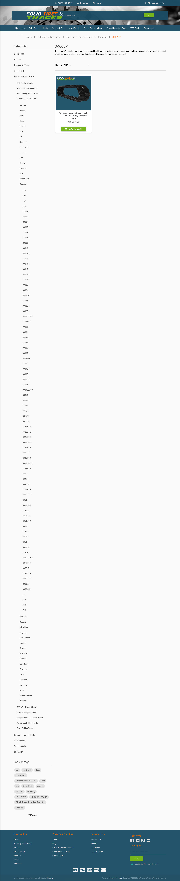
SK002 (25, 211)
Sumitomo (24, 664)
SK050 (25, 395)
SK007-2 (26, 232)
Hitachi (22, 126)
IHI (21, 137)
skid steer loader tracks (30, 802)
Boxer (22, 116)
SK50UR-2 (27, 521)
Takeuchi (23, 669)
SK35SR (26, 453)
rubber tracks (39, 796)
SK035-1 (26, 348)
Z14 (24, 605)
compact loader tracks (26, 781)
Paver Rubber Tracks (25, 728)
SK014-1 (26, 264)
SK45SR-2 (27, 495)
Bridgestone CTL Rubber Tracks (30, 718)
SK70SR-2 (27, 563)
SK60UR (26, 547)
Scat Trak (24, 653)
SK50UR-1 (27, 516)
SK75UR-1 (27, 573)
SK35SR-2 (27, 458)
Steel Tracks (74, 28)
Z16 (24, 610)
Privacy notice (19, 851)
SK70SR (26, 552)
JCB (21, 173)
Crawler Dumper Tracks (26, 712)
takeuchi (20, 808)
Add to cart (73, 129)
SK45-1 (26, 479)
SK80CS (26, 584)
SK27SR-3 (27, 437)
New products (58, 855)
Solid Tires (33, 28)
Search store (70, 15)
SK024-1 (26, 295)
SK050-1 (26, 400)
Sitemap (17, 839)
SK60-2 (26, 537)
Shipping (17, 847)
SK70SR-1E (27, 558)
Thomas (23, 680)
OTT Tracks (135, 28)
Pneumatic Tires (59, 28)
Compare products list (61, 851)
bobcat (27, 770)
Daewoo (23, 142)
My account (96, 839)
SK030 (25, 327)
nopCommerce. (117, 878)
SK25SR (26, 421)
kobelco (40, 786)
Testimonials (149, 28)
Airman (23, 105)
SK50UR (26, 510)
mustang (31, 791)
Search (55, 839)
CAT (21, 131)
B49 (24, 196)
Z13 (24, 600)
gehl (43, 781)
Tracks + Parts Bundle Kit (27, 88)
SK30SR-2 (27, 442)
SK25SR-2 (27, 426)
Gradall (22, 163)
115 (24, 190)
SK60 (25, 526)
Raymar (23, 648)
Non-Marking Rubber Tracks (28, 93)
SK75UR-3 (27, 579)
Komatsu (23, 617)
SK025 (25, 301)
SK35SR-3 (27, 468)
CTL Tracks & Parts (25, 83)
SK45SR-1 (27, 489)
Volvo (22, 690)
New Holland (25, 638)
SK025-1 (116, 37)
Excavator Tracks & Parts (79, 37)
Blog (54, 843)
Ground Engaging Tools (116, 28)
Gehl (21, 158)
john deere (28, 786)
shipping (50, 878)
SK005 (25, 217)
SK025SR (26, 322)
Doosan (23, 152)
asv (17, 770)
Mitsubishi (24, 627)
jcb (17, 786)
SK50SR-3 (27, 505)
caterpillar (21, 775)
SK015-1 (26, 274)
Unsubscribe (153, 864)
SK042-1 (26, 369)
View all (32, 815)
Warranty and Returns (22, 843)
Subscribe (139, 864)
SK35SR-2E (27, 463)
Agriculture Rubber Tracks (27, 723)
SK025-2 (26, 311)
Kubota (23, 622)
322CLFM (18, 752)
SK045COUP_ (28, 390)
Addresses (95, 847)
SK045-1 (26, 379)
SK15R (25, 411)
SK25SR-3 (27, 432)
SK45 (25, 474)
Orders (94, 843)
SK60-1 (25, 531)
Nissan (22, 643)
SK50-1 (25, 500)
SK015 (25, 269)
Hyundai (23, 168)
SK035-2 (26, 353)
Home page (20, 28)
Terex (22, 674)
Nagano (23, 632)
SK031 (25, 332)
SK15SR (26, 416)
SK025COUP (28, 316)
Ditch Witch (24, 147)
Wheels (45, 28)
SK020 (25, 285)
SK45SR (26, 484)
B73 (24, 206)
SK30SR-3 (27, 447)
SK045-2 (26, 384)
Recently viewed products (62, 847)
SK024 (25, 290)
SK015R (26, 280)
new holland (21, 797)
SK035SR (26, 358)
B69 (24, 201)
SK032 (25, 337)
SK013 (25, 248)
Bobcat (23, 110)
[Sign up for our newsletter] (148, 851)
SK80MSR (27, 589)
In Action (17, 859)
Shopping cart (97, 851)
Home (29, 37)
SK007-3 (26, 238)
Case (22, 121)
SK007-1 (26, 227)
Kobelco (102, 37)
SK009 (25, 243)
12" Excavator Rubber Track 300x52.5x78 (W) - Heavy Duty (73, 116)
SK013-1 (26, 253)
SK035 (25, 343)
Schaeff (23, 659)
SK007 (25, 222)
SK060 (25, 405)
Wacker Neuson (26, 695)
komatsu (19, 791)
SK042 (25, 364)
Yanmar (23, 701)
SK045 (25, 374)
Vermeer (23, 685)
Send (136, 858)
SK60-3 (25, 542)
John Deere (24, 179)
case (37, 770)
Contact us (18, 863)
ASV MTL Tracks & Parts (27, 707)
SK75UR (26, 568)
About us (17, 855)
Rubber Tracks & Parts (93, 28)
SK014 (25, 259)
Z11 (24, 594)
